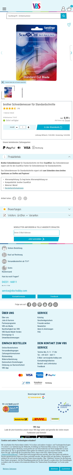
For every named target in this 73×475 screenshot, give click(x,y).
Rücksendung (7, 356)
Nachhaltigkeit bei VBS (11, 329)
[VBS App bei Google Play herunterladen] (28, 438)
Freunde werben (43, 323)
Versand (67, 120)
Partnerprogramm (9, 323)
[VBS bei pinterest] (39, 304)
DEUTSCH (36, 446)
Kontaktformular (18, 296)
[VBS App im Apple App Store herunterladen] (45, 438)
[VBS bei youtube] (45, 304)
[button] (3, 53)
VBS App (5, 368)
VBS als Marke (7, 326)
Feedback (54, 296)
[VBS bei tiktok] (50, 304)
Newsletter (41, 326)
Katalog (40, 317)
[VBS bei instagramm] (34, 304)
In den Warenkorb (53, 127)
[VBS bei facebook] (29, 304)
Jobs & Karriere (8, 320)
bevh (11, 404)
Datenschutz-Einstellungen (12, 362)
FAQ (39, 332)
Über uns (5, 317)
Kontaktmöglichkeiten (45, 361)
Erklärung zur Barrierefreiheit (13, 365)
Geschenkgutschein (45, 320)
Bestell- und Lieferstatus (47, 363)
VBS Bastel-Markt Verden (11, 332)
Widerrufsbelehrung (9, 359)
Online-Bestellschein (10, 348)
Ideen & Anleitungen (45, 329)
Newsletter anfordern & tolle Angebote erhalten (36, 227)
